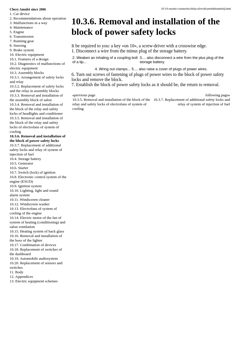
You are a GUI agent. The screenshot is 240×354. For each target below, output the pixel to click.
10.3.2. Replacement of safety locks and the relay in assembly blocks (37, 88)
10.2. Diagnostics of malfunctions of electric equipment (37, 65)
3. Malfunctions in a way (28, 23)
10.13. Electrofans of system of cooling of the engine (33, 210)
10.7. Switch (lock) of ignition (32, 172)
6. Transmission (21, 36)
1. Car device (20, 14)
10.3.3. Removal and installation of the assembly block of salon (36, 97)
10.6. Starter (19, 168)
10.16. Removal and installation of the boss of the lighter (36, 238)
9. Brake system (22, 50)
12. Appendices (21, 276)
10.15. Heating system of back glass (37, 231)
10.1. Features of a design (29, 59)
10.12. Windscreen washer (30, 204)
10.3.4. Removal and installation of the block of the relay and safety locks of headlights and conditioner (36, 109)
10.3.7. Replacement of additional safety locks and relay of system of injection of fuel (36, 149)
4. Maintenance (21, 27)
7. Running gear (22, 41)
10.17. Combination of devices (33, 245)
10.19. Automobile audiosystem (34, 258)
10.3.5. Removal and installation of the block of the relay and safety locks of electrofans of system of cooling (36, 125)
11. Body (16, 272)
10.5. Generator (21, 163)
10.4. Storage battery (25, 159)
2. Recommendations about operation (38, 18)
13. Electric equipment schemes (34, 281)
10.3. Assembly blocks (27, 73)
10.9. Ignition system (26, 186)
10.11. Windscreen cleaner (30, 199)
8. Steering (18, 45)
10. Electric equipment (27, 54)
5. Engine (17, 32)
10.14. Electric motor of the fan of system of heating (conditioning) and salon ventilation (37, 222)
